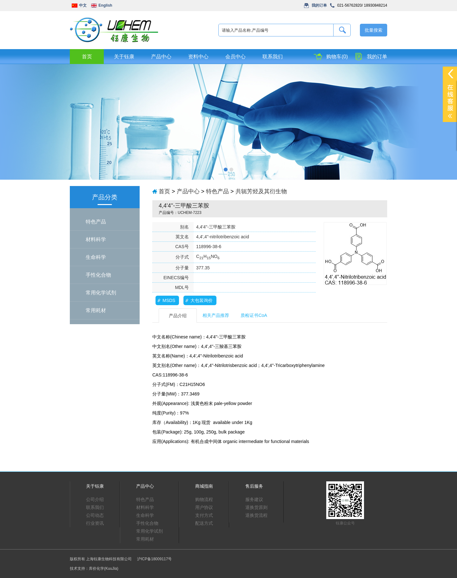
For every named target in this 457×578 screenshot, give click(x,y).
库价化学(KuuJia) (103, 568)
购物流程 (204, 499)
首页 (87, 56)
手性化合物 (98, 275)
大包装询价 (201, 300)
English (105, 5)
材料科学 (96, 239)
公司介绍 (95, 499)
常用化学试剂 (101, 292)
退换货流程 (256, 515)
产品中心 (161, 56)
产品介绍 (178, 315)
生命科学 (96, 257)
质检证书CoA (254, 315)
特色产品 (96, 221)
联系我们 (272, 56)
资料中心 (198, 56)
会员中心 (235, 56)
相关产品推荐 (215, 315)
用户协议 (204, 507)
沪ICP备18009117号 (154, 559)
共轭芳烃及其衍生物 (261, 191)
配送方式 (204, 523)
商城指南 (204, 486)
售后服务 (254, 486)
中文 (83, 5)
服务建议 (254, 499)
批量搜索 (373, 30)
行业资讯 (95, 523)
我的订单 (319, 5)
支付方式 (204, 515)
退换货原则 (256, 507)
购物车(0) (337, 56)
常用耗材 (96, 310)
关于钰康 (124, 56)
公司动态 (95, 515)
